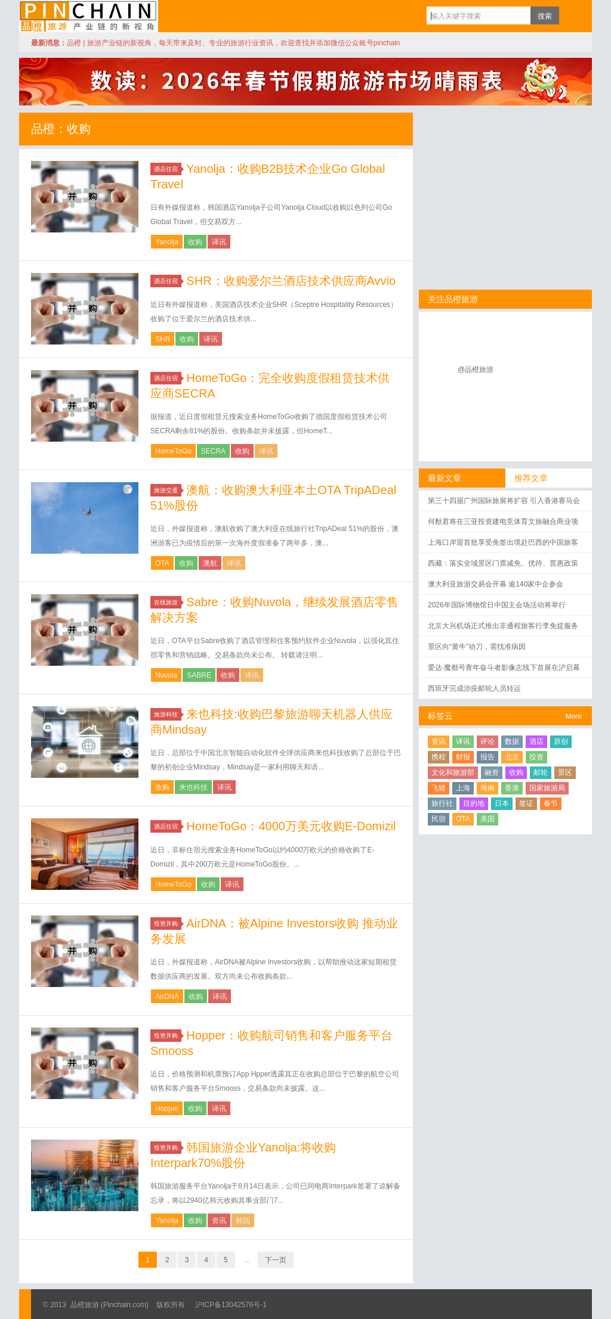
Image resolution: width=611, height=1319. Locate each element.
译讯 (219, 242)
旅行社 (442, 803)
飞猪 (438, 788)
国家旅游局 (547, 788)
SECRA (213, 451)
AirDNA (167, 996)
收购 (195, 242)
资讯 (219, 1220)
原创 (561, 741)
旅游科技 (167, 714)
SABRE (199, 675)
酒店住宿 (167, 169)
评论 (487, 741)
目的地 (474, 803)
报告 (487, 757)
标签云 (440, 716)
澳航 (210, 563)
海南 (487, 788)
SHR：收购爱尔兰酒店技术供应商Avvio (291, 280)
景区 (565, 772)
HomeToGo (173, 451)
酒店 (536, 741)
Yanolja (166, 242)
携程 (438, 757)
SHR (162, 339)
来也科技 (193, 787)
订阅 (571, 15)
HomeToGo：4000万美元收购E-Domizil (291, 826)
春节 (551, 803)
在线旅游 (167, 602)
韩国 (243, 1220)
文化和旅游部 (452, 772)
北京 (512, 757)
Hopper (166, 1108)
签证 (526, 803)
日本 (502, 803)
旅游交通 (167, 490)
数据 (512, 741)
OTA (162, 563)
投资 (536, 757)
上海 (463, 788)
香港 (512, 788)
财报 (463, 757)
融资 (492, 772)
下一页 (275, 1260)
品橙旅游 (88, 16)
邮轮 (540, 772)
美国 (487, 819)
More (574, 716)
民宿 (438, 819)
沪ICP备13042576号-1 (231, 1305)
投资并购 (167, 923)
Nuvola (166, 675)
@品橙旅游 (475, 369)
